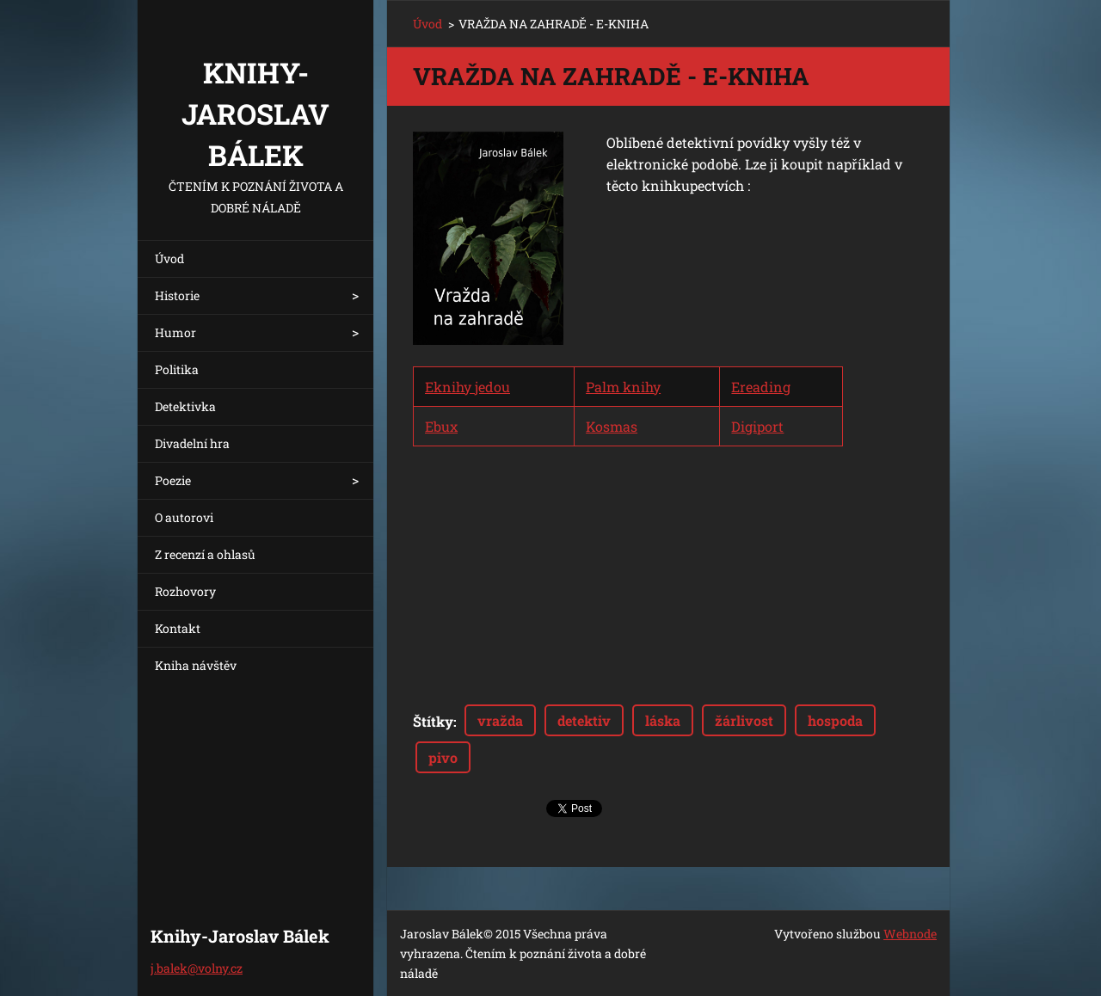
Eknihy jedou (467, 387)
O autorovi (184, 517)
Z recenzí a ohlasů (205, 554)
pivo (443, 757)
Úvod (169, 258)
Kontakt (177, 628)
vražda (500, 720)
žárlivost (744, 720)
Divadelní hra (192, 443)
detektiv (584, 720)
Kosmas (611, 426)
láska (662, 720)
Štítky (433, 721)
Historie (177, 295)
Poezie (173, 480)
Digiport (757, 426)
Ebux (441, 426)
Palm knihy (623, 387)
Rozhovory (185, 591)
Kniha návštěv (196, 665)
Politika (177, 369)
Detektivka (185, 406)
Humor (175, 332)
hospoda (835, 720)
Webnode (910, 933)
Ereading (760, 387)
